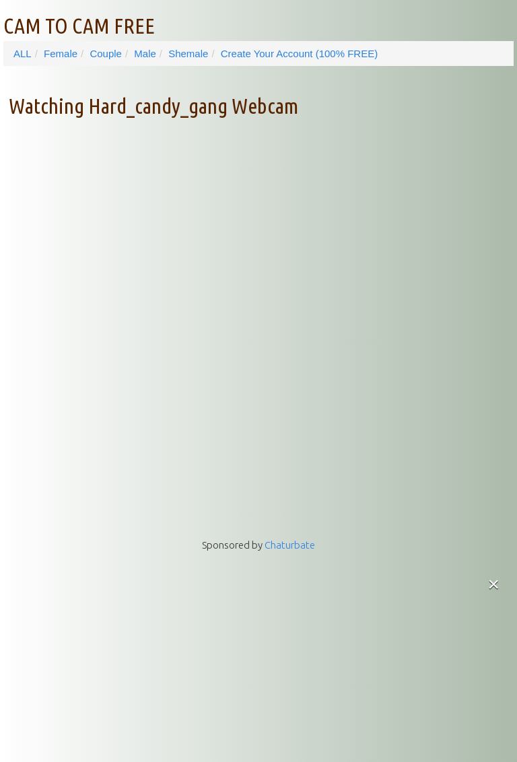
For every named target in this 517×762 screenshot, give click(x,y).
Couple (106, 53)
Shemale (188, 53)
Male (145, 53)
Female (60, 53)
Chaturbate (290, 545)
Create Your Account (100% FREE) (299, 53)
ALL (22, 53)
